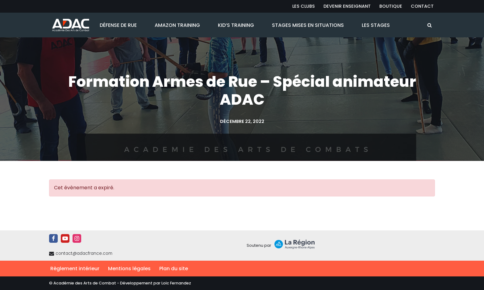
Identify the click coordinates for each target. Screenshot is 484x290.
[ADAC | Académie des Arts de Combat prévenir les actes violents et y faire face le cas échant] (69, 25)
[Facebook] (53, 238)
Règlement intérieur (74, 268)
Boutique (390, 6)
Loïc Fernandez (176, 283)
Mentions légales (129, 268)
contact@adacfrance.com (84, 253)
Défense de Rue (118, 25)
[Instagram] (77, 238)
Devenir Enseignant (347, 6)
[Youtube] (65, 238)
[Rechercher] (429, 25)
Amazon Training (177, 25)
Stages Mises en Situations (308, 25)
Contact (422, 6)
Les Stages (376, 25)
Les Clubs (303, 6)
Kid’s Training (236, 25)
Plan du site (173, 268)
